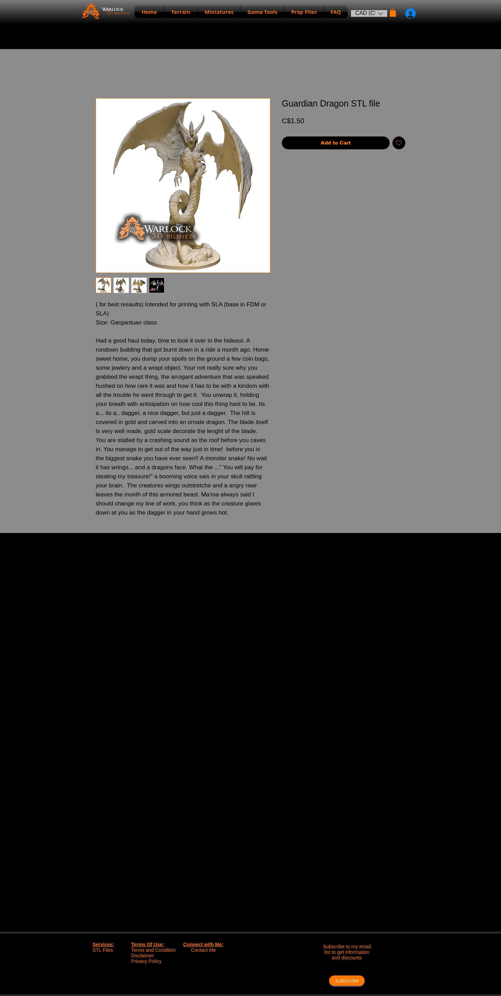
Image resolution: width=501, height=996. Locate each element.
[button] (369, 13)
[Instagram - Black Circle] (258, 980)
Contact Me (203, 950)
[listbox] (369, 13)
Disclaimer (142, 955)
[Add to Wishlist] (398, 142)
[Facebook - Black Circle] (243, 980)
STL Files (103, 950)
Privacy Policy (146, 961)
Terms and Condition (153, 950)
